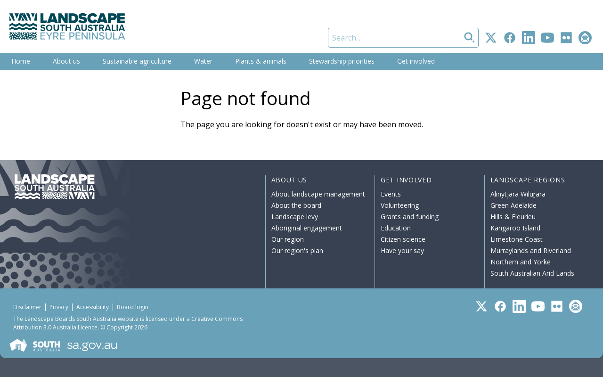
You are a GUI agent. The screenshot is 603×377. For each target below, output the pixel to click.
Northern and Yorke (520, 261)
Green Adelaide (513, 205)
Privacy (58, 307)
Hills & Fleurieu (513, 216)
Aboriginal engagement (306, 227)
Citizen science (403, 239)
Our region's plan (297, 250)
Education (396, 227)
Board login (132, 307)
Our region (287, 239)
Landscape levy (294, 216)
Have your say (402, 250)
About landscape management (318, 193)
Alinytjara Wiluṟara (518, 193)
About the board (296, 205)
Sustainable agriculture (137, 61)
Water (203, 61)
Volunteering (400, 205)
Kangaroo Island (515, 227)
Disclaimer (27, 307)
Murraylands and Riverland (530, 250)
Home (20, 61)
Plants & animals (260, 61)
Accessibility (92, 307)
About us (66, 61)
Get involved (416, 61)
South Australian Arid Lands (532, 273)
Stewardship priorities (342, 61)
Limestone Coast (516, 239)
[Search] (403, 38)
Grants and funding (410, 216)
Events (391, 193)
